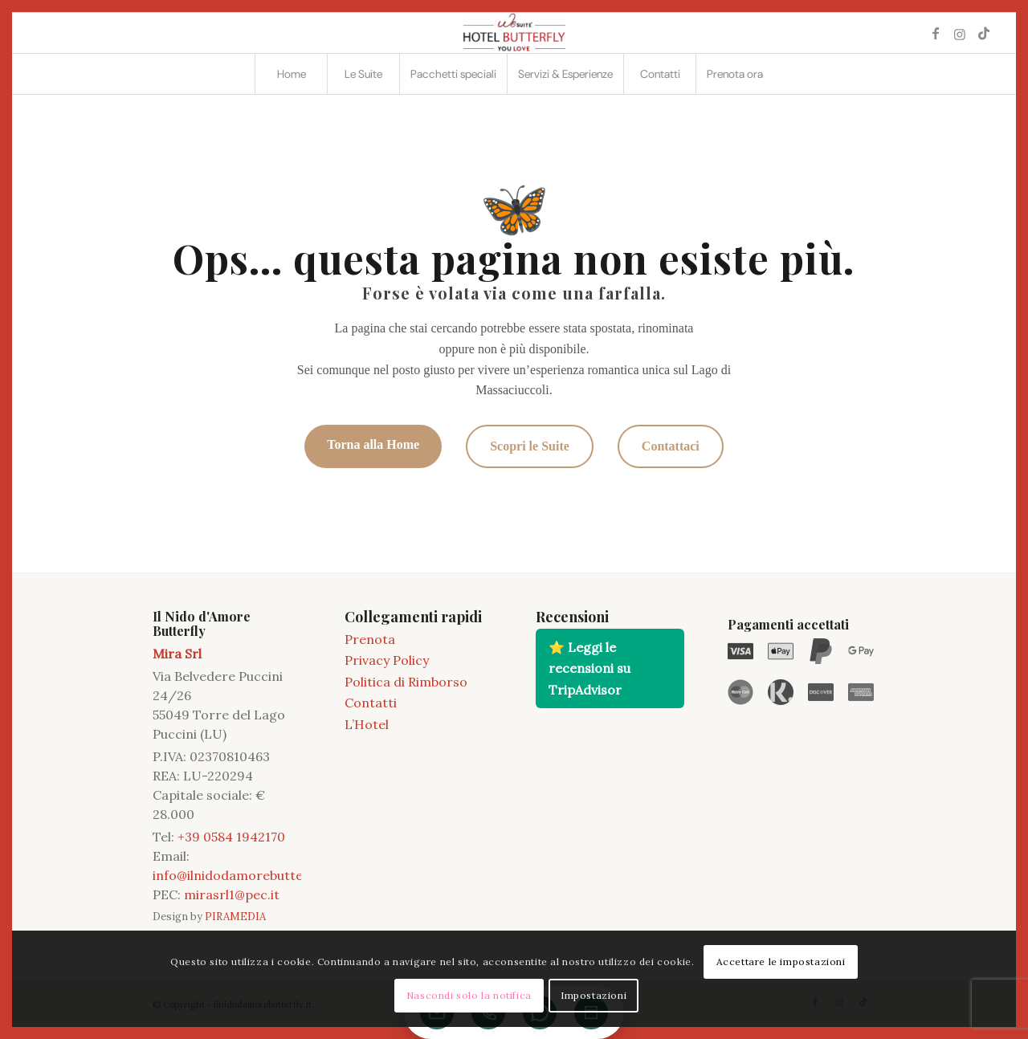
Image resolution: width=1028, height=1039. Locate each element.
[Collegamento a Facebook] (936, 33)
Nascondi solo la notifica (469, 995)
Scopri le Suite (529, 446)
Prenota (370, 639)
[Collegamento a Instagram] (960, 33)
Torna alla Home (373, 444)
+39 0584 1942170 (231, 837)
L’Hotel (367, 724)
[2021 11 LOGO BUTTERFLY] (514, 33)
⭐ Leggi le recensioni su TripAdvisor (589, 668)
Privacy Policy (387, 660)
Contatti (371, 703)
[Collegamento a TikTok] (984, 33)
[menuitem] (291, 74)
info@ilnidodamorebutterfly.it (244, 875)
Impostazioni (593, 995)
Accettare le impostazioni (781, 961)
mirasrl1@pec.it (231, 894)
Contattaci (671, 446)
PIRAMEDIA (235, 916)
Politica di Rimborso (406, 682)
